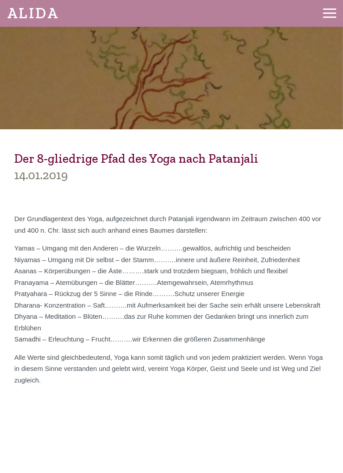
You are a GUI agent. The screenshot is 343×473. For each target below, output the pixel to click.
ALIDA (33, 13)
